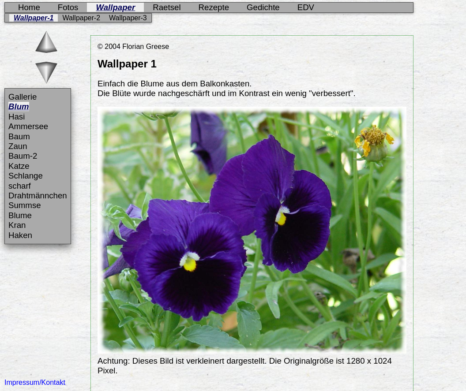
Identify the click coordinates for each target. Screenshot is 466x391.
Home (29, 7)
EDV (305, 7)
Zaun (17, 146)
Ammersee (28, 126)
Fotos (68, 7)
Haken (20, 235)
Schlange (25, 175)
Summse (24, 205)
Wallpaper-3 (128, 18)
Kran (17, 225)
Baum (19, 136)
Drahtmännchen (37, 195)
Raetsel (166, 7)
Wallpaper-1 (33, 18)
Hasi (16, 116)
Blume (20, 215)
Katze (19, 166)
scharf (19, 185)
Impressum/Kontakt (34, 382)
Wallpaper (115, 7)
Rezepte (214, 7)
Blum (18, 106)
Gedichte (263, 7)
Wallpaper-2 (81, 18)
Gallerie (22, 96)
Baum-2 (22, 155)
